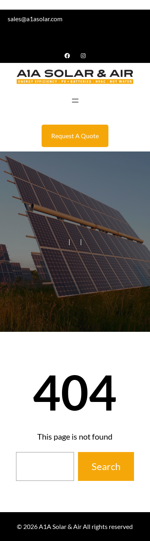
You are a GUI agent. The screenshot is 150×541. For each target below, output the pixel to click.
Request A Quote (75, 135)
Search (106, 466)
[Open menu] (75, 100)
